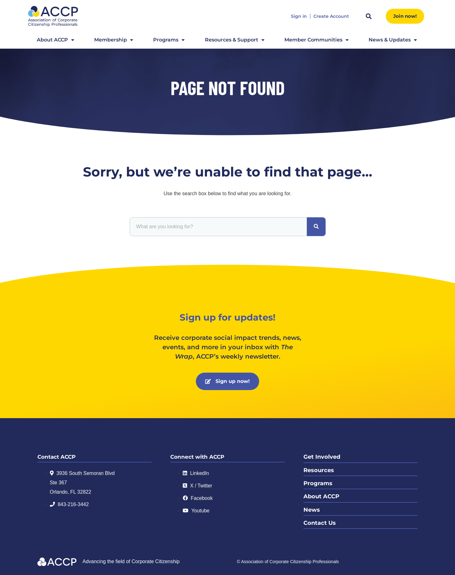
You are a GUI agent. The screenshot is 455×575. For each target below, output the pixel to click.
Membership (113, 40)
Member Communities (316, 40)
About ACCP (55, 40)
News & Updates (393, 40)
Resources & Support (234, 40)
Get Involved (321, 456)
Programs (169, 40)
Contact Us (319, 522)
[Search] (316, 226)
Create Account (331, 16)
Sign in (299, 16)
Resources (318, 469)
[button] (369, 16)
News (311, 509)
